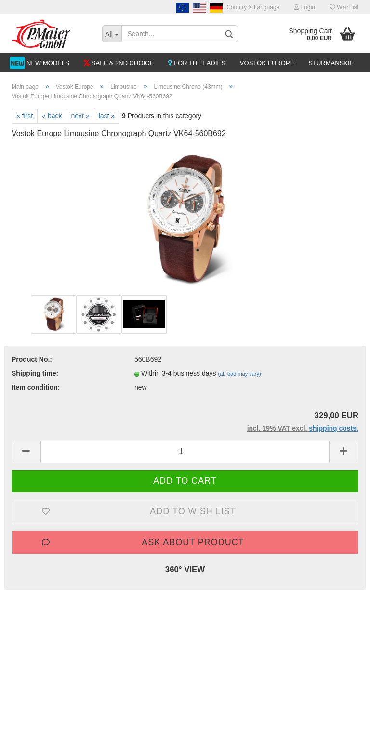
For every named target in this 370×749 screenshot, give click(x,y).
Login (304, 7)
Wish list (344, 7)
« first (24, 116)
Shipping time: (35, 373)
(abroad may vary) (239, 374)
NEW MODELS (47, 63)
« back (52, 116)
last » (107, 116)
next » (80, 116)
